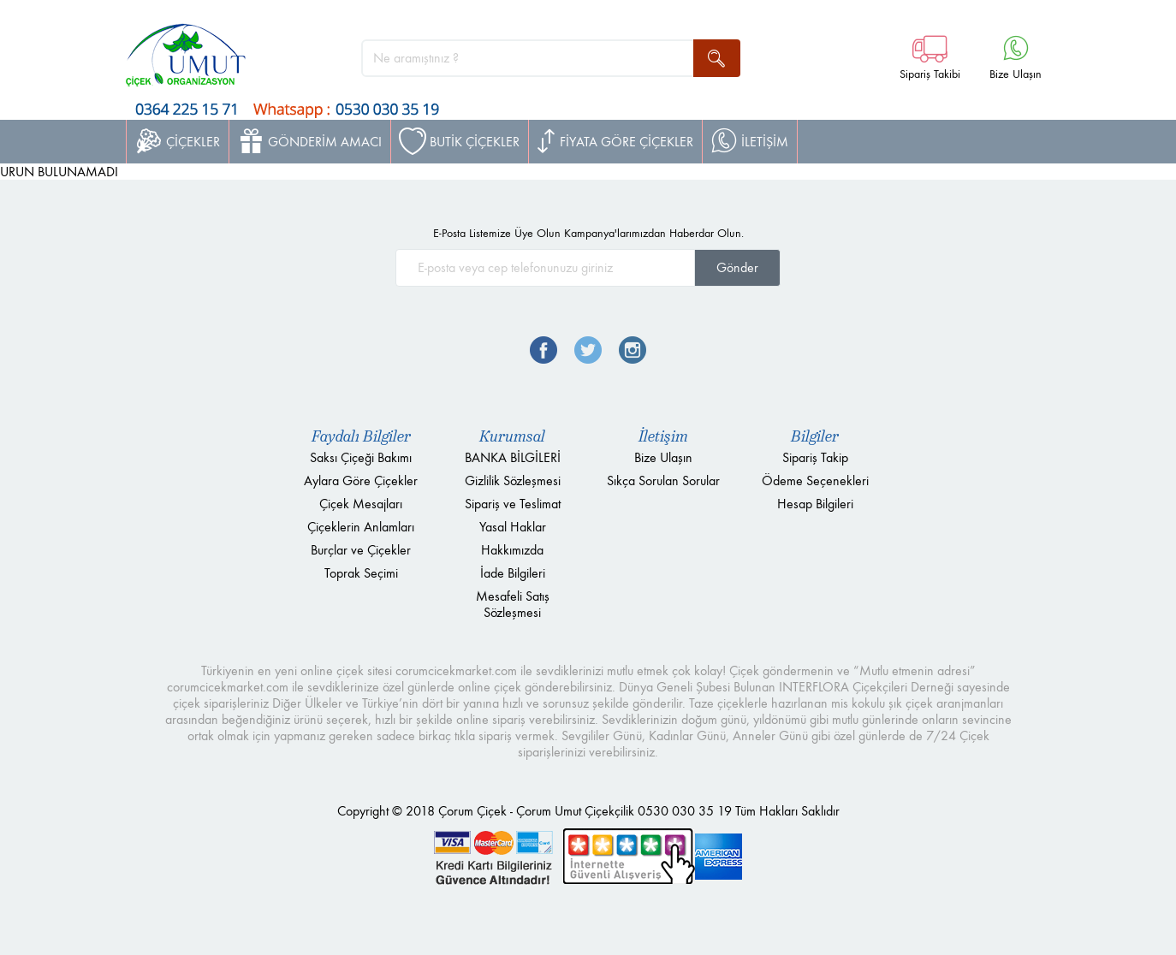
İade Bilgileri (512, 573)
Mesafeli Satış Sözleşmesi (512, 604)
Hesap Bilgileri (815, 503)
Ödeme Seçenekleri (815, 480)
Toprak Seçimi (361, 573)
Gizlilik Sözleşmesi (513, 480)
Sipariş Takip (815, 457)
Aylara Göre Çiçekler (361, 480)
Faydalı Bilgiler (361, 436)
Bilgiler (815, 436)
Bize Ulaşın (663, 457)
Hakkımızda (512, 550)
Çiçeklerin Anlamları (360, 527)
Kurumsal (512, 436)
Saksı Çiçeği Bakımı (361, 457)
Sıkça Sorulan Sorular (663, 480)
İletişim (663, 436)
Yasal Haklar (512, 527)
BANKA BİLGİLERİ (513, 457)
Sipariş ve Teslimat (513, 503)
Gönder (737, 267)
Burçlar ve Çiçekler (361, 550)
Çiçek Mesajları (360, 503)
